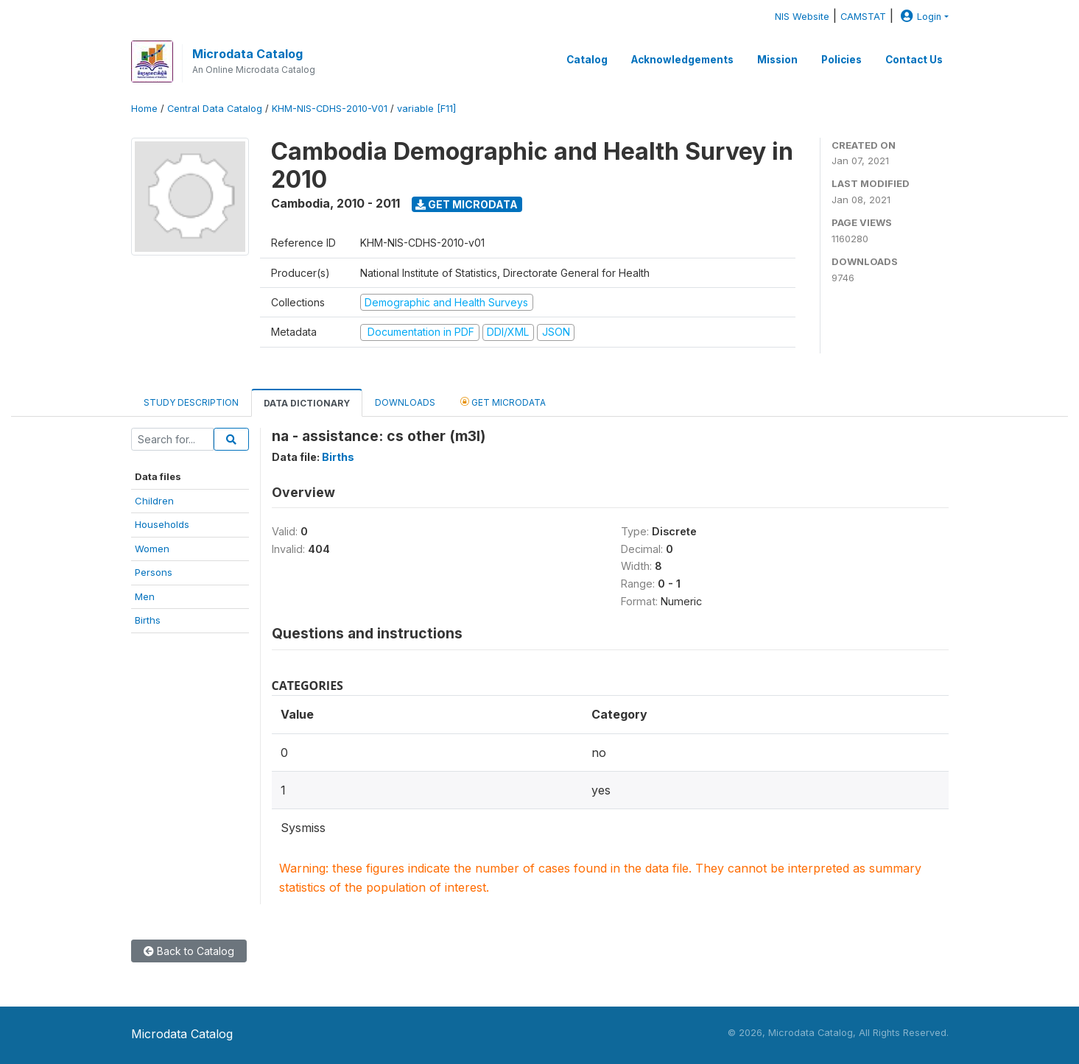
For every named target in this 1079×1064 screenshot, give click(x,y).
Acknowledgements (682, 60)
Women (152, 548)
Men (145, 596)
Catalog (587, 60)
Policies (841, 60)
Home (144, 108)
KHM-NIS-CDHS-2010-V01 (329, 108)
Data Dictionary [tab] (307, 403)
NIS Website (802, 16)
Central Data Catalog (214, 108)
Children (154, 501)
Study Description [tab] (191, 402)
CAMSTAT (863, 16)
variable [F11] (426, 108)
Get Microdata (466, 204)
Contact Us (914, 60)
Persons (153, 572)
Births (148, 620)
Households (162, 524)
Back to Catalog (189, 951)
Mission (777, 60)
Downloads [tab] (405, 402)
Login (919, 16)
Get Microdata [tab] (503, 401)
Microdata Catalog (247, 53)
